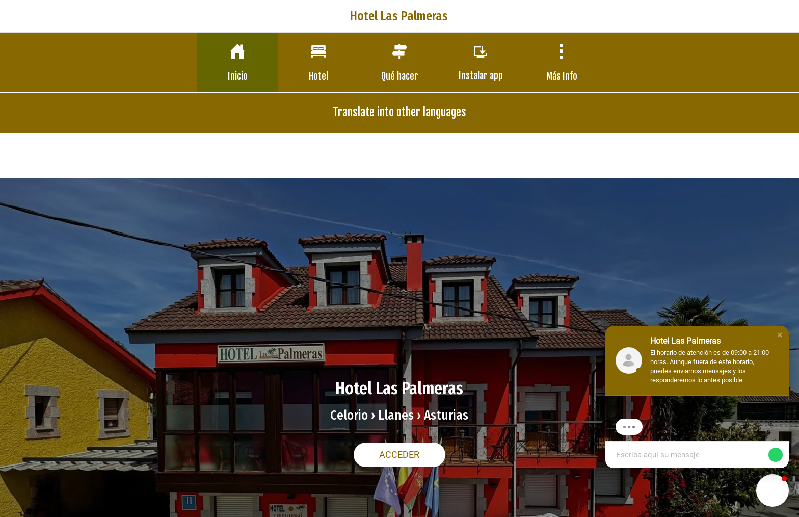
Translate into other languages (399, 112)
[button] (780, 335)
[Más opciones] (561, 62)
